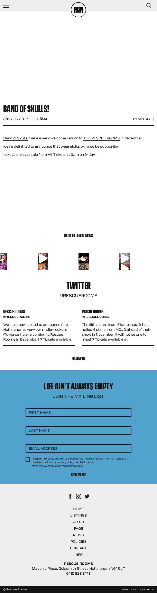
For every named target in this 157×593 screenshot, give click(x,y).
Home (78, 508)
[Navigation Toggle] (8, 6)
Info (78, 554)
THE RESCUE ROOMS (101, 138)
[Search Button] (149, 6)
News (78, 534)
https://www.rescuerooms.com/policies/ (57, 466)
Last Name (39, 430)
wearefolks (70, 146)
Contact (78, 548)
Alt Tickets (57, 154)
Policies (79, 541)
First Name (40, 412)
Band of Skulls (15, 138)
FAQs (78, 528)
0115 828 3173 (78, 573)
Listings (78, 515)
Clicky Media (145, 589)
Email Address (43, 448)
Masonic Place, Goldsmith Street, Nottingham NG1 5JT (78, 568)
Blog (43, 118)
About (78, 521)
